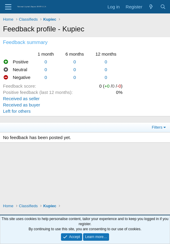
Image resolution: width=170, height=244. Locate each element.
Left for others (17, 111)
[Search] (163, 6)
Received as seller (21, 98)
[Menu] (8, 7)
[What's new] (151, 6)
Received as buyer (21, 104)
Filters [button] (157, 127)
